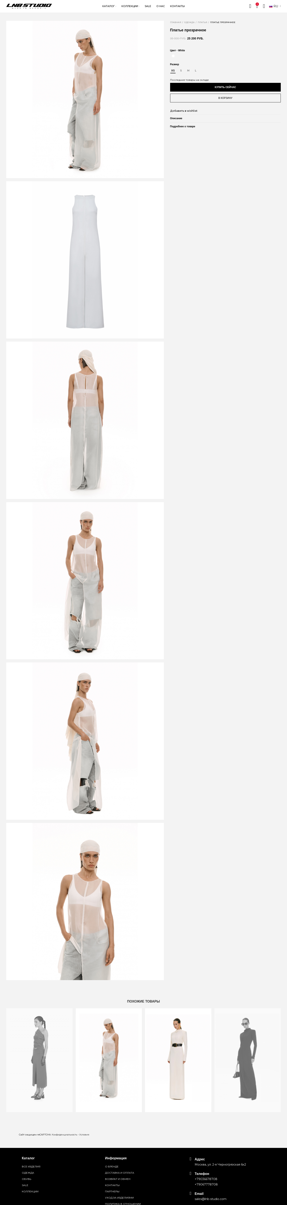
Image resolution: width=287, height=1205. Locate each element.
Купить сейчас (225, 87)
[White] (173, 56)
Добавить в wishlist (183, 110)
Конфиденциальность (64, 1134)
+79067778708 (206, 1184)
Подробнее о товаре (182, 126)
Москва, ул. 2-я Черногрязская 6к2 (220, 1164)
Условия (84, 1134)
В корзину (225, 98)
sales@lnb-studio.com (210, 1199)
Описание (176, 118)
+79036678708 (206, 1179)
